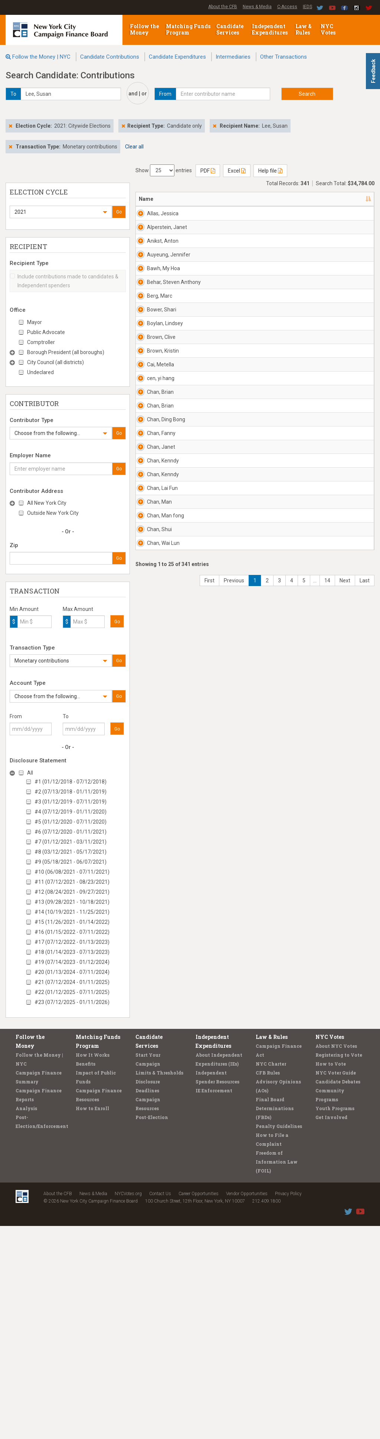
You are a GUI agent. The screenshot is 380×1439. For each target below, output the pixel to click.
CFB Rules (268, 1286)
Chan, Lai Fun (157, 1004)
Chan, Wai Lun (158, 1163)
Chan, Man (159, 1036)
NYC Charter (271, 1277)
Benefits (85, 1277)
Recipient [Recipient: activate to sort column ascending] (230, 199)
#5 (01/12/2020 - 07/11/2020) (71, 822)
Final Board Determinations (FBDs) (275, 1321)
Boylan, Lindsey (156, 542)
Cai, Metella (155, 657)
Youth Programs (334, 1321)
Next (345, 1226)
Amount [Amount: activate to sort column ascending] (353, 199)
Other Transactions (283, 56)
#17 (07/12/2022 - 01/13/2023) (72, 942)
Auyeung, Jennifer (158, 347)
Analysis (26, 1321)
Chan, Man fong (159, 1076)
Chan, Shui (159, 1108)
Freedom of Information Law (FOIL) (277, 1375)
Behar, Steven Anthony (157, 438)
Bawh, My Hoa (158, 398)
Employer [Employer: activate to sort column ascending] (273, 199)
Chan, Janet (154, 896)
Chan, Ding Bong (159, 816)
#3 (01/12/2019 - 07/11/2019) (71, 802)
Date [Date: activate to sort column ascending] (314, 199)
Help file (270, 171)
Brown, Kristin (155, 621)
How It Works (92, 1268)
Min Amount (24, 609)
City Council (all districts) (55, 362)
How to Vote (330, 1277)
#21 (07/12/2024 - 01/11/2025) (72, 982)
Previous (234, 1226)
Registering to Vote (338, 1268)
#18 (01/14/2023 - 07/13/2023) (72, 952)
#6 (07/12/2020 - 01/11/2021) (71, 832)
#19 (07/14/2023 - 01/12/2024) (72, 962)
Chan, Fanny (154, 860)
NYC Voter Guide (335, 1286)
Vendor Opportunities (247, 1406)
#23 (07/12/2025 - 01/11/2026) (72, 1002)
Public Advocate (46, 332)
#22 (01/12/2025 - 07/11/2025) (72, 992)
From (16, 716)
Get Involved (331, 1330)
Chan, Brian (153, 729)
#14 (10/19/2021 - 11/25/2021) (72, 912)
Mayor (34, 322)
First (209, 1226)
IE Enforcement (214, 1303)
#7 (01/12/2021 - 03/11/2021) (71, 842)
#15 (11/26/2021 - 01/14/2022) (72, 922)
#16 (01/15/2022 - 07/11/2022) (72, 932)
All (30, 773)
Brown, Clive (155, 578)
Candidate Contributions (109, 56)
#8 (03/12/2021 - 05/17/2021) (71, 852)
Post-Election (151, 1330)
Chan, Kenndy (155, 932)
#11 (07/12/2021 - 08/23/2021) (72, 882)
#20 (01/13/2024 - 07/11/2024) (72, 972)
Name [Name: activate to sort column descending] (146, 199)
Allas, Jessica (156, 217)
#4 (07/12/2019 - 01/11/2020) (71, 812)
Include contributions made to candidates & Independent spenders (64, 281)
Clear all (134, 147)
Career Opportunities (198, 1406)
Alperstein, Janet (159, 253)
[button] (61, 212)
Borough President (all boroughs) (65, 352)
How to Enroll (92, 1321)
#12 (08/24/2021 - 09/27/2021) (72, 892)
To (66, 716)
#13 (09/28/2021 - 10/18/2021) (72, 902)
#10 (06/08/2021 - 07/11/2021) (72, 872)
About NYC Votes (336, 1259)
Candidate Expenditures (177, 56)
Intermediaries (233, 56)
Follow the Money (144, 29)
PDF (207, 171)
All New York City (46, 503)
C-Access (287, 6)
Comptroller (41, 342)
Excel (237, 171)
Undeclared (40, 372)
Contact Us (160, 1406)
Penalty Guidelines (279, 1339)
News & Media (257, 6)
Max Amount (78, 609)
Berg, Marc (159, 467)
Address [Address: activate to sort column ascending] (190, 199)
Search (307, 94)
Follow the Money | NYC (41, 56)
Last (365, 1226)
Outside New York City (53, 513)
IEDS (307, 6)
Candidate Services (229, 29)
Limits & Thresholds (159, 1286)
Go (119, 212)
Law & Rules (303, 29)
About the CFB (222, 6)
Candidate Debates (337, 1295)
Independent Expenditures (270, 29)
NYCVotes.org (128, 1406)
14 (327, 1226)
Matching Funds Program (188, 29)
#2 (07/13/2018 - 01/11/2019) (71, 792)
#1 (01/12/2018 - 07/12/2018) (71, 782)
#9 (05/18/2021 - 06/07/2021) (71, 862)
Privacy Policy (288, 1406)
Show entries (163, 170)
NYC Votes (329, 29)
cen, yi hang (154, 693)
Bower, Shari (155, 506)
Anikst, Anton (155, 296)
